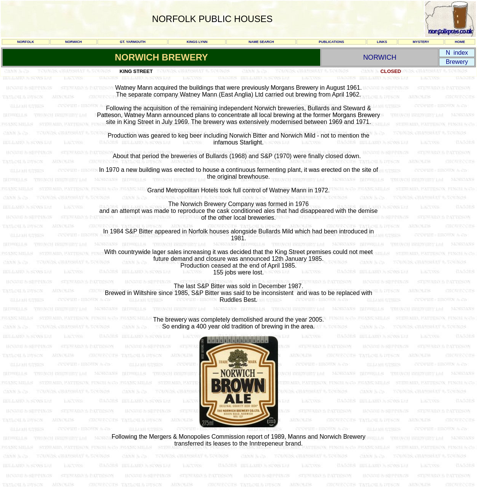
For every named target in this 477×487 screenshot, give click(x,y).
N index (457, 52)
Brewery (457, 62)
